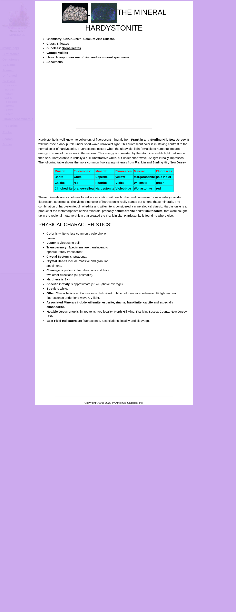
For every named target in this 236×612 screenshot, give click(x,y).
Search (7, 139)
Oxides (8, 97)
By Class (8, 81)
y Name (10, 64)
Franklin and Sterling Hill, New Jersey (158, 139)
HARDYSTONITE (218, 129)
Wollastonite (143, 188)
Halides (8, 93)
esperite (108, 302)
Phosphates (10, 101)
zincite (120, 302)
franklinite (134, 302)
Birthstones (10, 54)
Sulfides (8, 114)
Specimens (55, 62)
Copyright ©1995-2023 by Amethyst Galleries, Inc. (114, 402)
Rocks (7, 132)
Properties (10, 125)
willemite (94, 302)
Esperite (102, 177)
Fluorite (101, 182)
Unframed (9, 75)
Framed (7, 70)
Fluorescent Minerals (17, 119)
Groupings (9, 48)
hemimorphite (125, 211)
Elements (9, 89)
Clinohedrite (63, 188)
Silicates (63, 43)
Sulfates (8, 110)
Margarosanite (144, 177)
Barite (59, 177)
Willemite (140, 182)
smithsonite (154, 211)
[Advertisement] (113, 95)
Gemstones (10, 59)
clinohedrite (55, 307)
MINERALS (17, 34)
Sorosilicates (71, 48)
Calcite (60, 182)
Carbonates (10, 85)
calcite (148, 302)
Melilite (63, 52)
